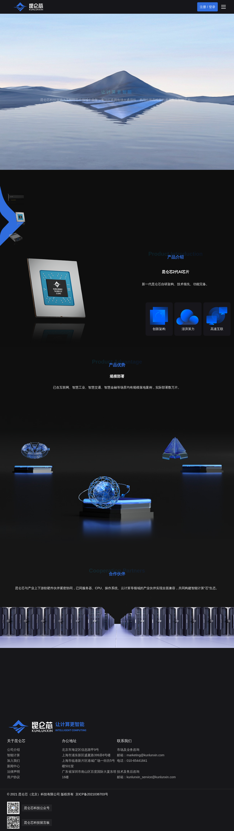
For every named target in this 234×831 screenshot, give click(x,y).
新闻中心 (13, 766)
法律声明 (13, 771)
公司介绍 (13, 749)
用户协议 (13, 777)
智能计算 (13, 755)
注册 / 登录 (207, 7)
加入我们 (13, 760)
